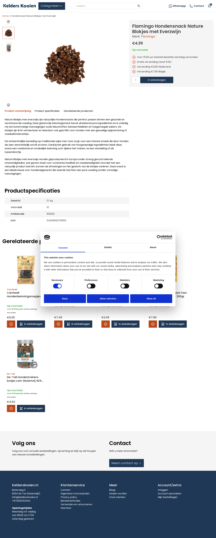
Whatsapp (179, 6)
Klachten (66, 508)
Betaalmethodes (70, 500)
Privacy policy (69, 497)
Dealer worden (118, 493)
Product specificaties (47, 111)
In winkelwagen (157, 80)
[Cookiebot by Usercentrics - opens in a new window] (159, 237)
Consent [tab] (63, 247)
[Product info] (11, 324)
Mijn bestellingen (167, 497)
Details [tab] (108, 247)
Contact (196, 6)
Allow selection (108, 298)
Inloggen (163, 490)
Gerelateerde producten (78, 111)
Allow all (151, 298)
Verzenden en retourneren (76, 504)
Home (5, 15)
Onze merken (117, 497)
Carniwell (12, 289)
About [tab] (153, 247)
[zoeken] (105, 6)
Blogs (112, 490)
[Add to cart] (31, 324)
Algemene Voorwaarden (75, 493)
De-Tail (11, 373)
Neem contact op (126, 463)
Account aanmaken (169, 493)
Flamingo (148, 36)
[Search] (138, 5)
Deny (65, 298)
